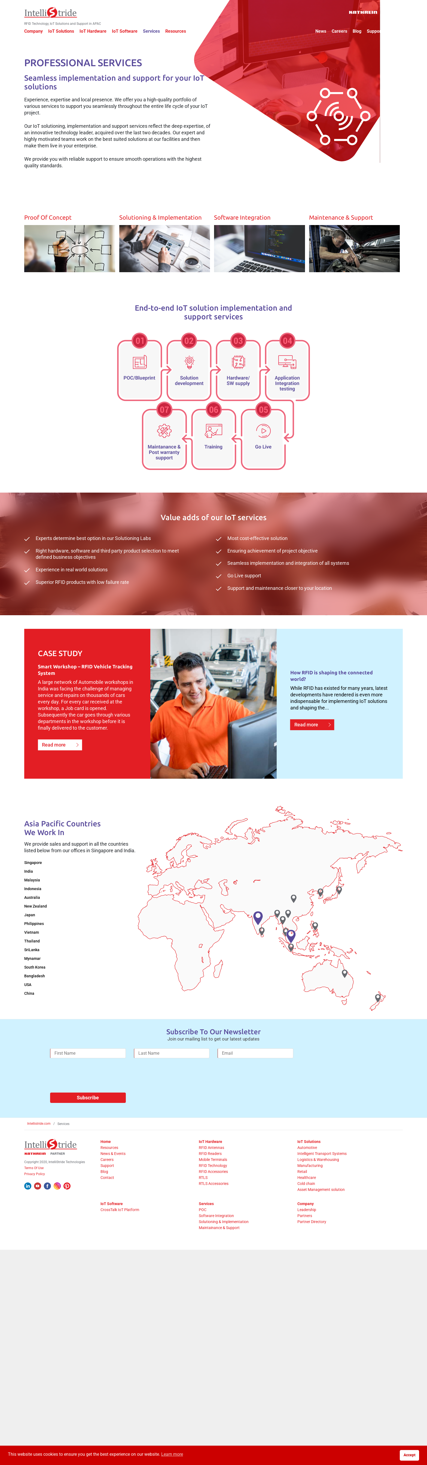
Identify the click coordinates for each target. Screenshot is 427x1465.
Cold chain (305, 1178)
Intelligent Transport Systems (321, 1148)
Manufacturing (309, 1160)
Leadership (305, 1204)
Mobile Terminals (214, 1154)
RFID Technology (214, 1160)
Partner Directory (310, 1216)
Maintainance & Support (220, 1222)
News (317, 31)
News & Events (116, 1148)
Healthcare (305, 1172)
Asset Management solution (320, 1184)
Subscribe (88, 1092)
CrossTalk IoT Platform (122, 1204)
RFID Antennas (212, 1142)
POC (204, 1204)
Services (154, 31)
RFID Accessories (214, 1166)
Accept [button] (410, 1455)
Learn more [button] (172, 1454)
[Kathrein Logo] (373, 12)
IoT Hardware (96, 31)
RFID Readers (211, 1148)
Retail (301, 1166)
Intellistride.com (39, 1118)
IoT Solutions (64, 31)
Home (108, 1136)
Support (371, 31)
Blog (354, 31)
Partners (303, 1210)
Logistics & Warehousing (317, 1154)
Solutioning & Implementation (225, 1216)
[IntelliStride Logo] (53, 12)
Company (36, 31)
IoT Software (128, 31)
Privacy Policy (37, 1168)
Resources (178, 31)
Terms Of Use (37, 1162)
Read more (57, 743)
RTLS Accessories (215, 1178)
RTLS (204, 1172)
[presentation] (91, 1072)
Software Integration (217, 1210)
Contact (392, 31)
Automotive (306, 1142)
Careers (336, 31)
